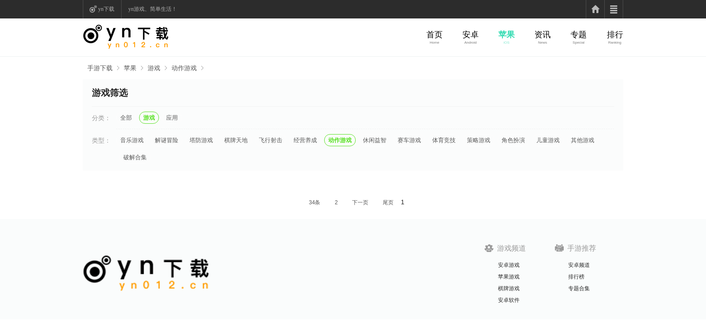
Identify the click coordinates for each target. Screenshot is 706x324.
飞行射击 (270, 140)
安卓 (470, 34)
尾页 (388, 202)
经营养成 (305, 140)
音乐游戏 (132, 140)
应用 (172, 117)
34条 (314, 202)
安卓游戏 (509, 265)
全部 (126, 117)
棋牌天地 (236, 140)
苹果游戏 (509, 277)
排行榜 (576, 277)
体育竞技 (444, 140)
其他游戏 (582, 140)
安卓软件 (509, 300)
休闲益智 (374, 140)
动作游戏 (184, 68)
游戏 (154, 68)
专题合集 (579, 288)
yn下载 (106, 9)
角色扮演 (513, 140)
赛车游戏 (409, 140)
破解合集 (135, 157)
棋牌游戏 (509, 288)
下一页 (360, 202)
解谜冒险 (166, 140)
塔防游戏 (201, 140)
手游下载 (100, 68)
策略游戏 (478, 140)
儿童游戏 (548, 140)
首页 (434, 34)
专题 (578, 34)
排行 (615, 34)
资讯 (542, 34)
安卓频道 (579, 265)
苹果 (506, 34)
